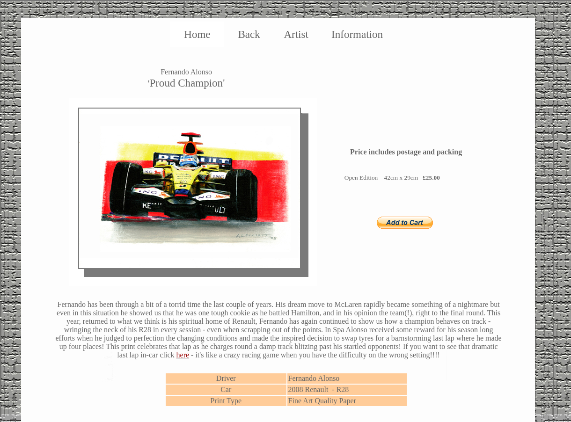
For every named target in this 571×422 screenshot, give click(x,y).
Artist (296, 34)
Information (357, 34)
